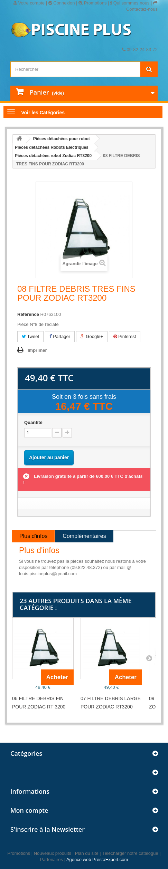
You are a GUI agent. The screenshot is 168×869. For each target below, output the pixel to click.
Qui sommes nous (129, 3)
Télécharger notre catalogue (130, 853)
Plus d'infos (33, 536)
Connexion (61, 3)
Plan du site (87, 853)
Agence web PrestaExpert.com (97, 859)
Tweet (30, 336)
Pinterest (124, 336)
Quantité (33, 422)
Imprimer (37, 350)
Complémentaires (84, 536)
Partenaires (51, 859)
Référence (28, 314)
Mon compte (29, 810)
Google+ (92, 336)
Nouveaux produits (52, 853)
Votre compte (29, 3)
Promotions (92, 3)
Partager (59, 336)
